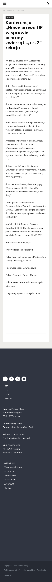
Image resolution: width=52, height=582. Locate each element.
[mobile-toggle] (4, 4)
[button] (48, 4)
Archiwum (20, 10)
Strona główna (8, 10)
